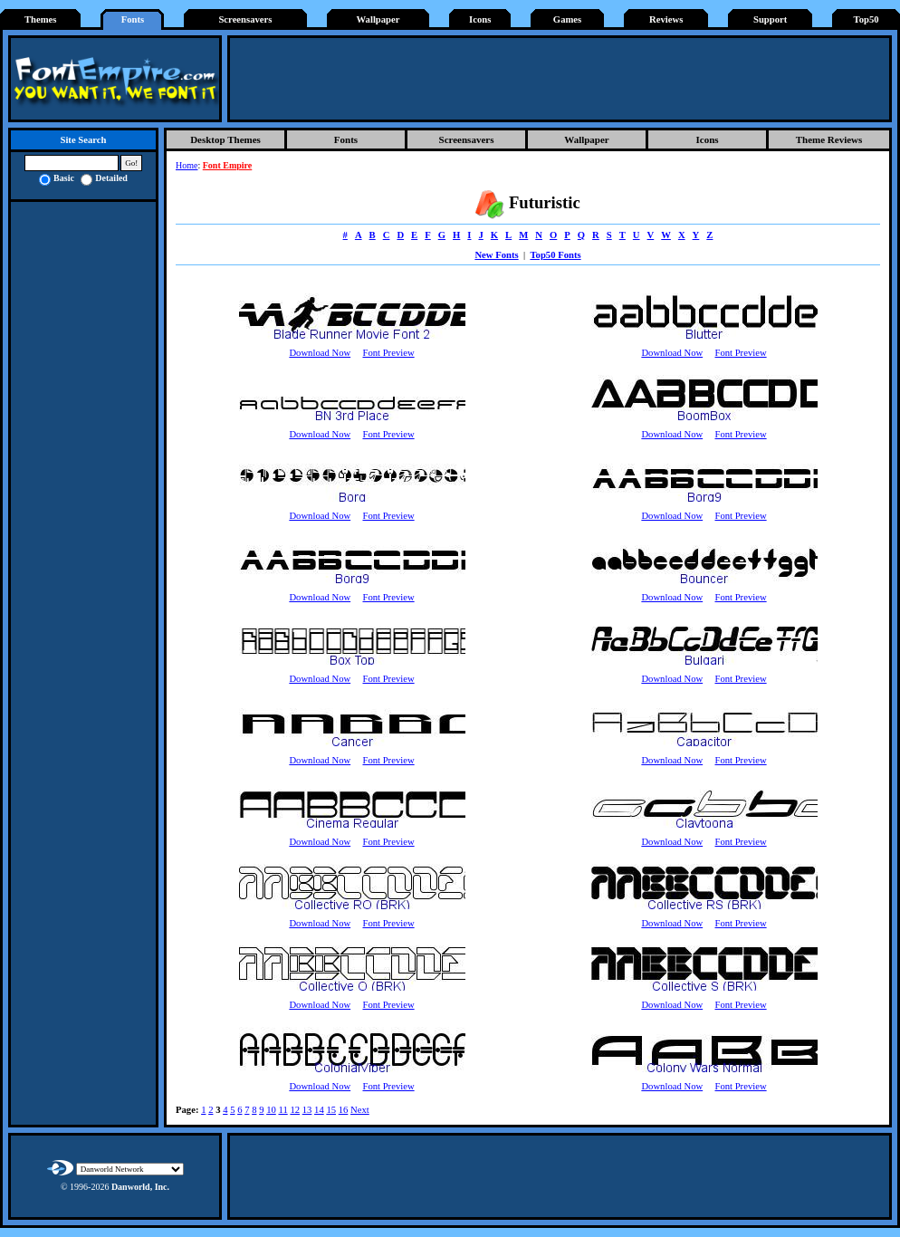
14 (319, 1110)
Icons (480, 19)
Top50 (866, 19)
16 (344, 1110)
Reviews (666, 19)
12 (295, 1110)
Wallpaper (378, 19)
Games (567, 19)
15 (331, 1110)
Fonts (132, 19)
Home (186, 165)
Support (770, 19)
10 (271, 1110)
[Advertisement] (559, 79)
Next (359, 1110)
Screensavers (245, 19)
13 (307, 1110)
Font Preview (388, 353)
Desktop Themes (225, 139)
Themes (40, 19)
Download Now (319, 353)
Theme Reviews (829, 139)
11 (282, 1110)
